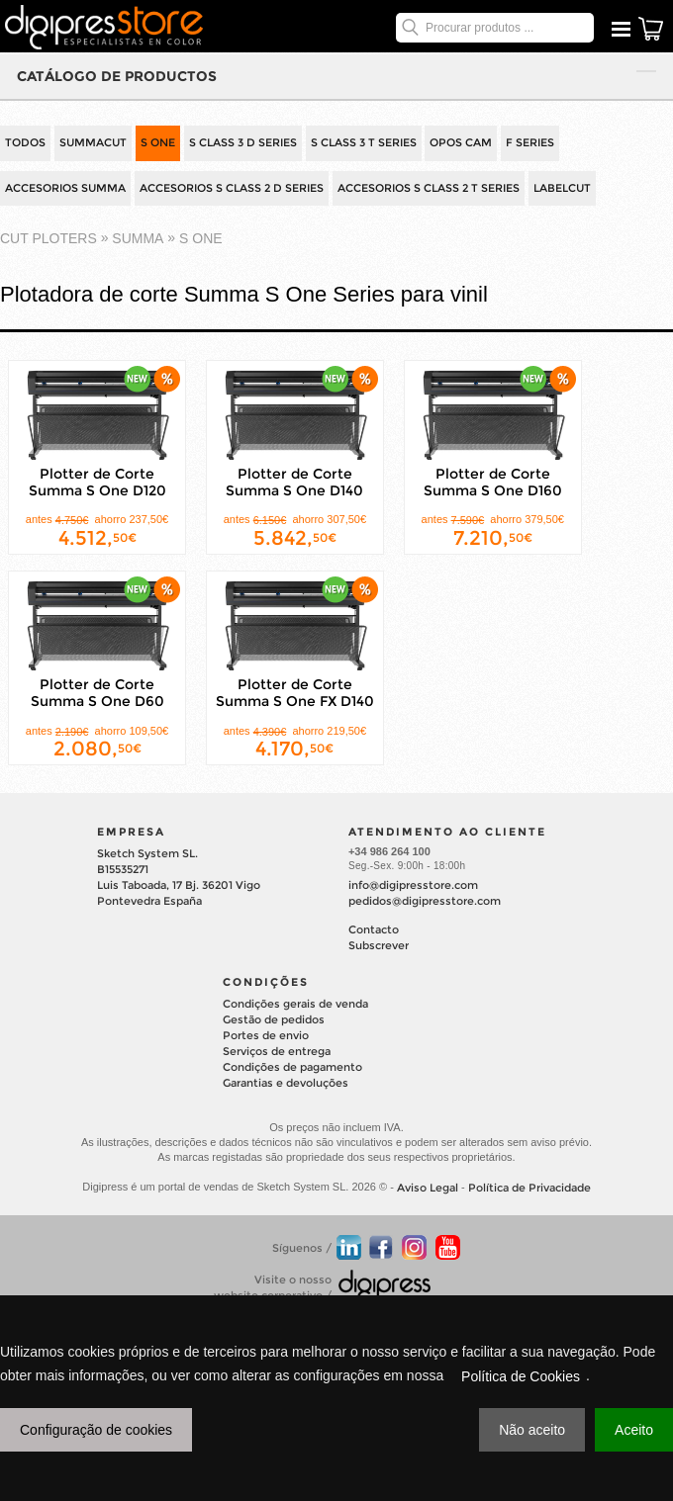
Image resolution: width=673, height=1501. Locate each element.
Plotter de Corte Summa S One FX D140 (295, 692)
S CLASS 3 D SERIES (243, 142)
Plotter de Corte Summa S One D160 (493, 482)
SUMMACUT (93, 142)
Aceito (634, 1430)
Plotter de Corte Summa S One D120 (97, 482)
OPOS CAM (461, 142)
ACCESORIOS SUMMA (65, 188)
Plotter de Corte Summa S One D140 (294, 482)
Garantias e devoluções (285, 1083)
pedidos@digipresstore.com (424, 901)
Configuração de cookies (96, 1430)
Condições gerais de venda (295, 1004)
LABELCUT (562, 188)
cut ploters (48, 239)
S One (201, 239)
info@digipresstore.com (413, 885)
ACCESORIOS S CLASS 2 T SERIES (428, 188)
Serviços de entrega (277, 1051)
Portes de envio (266, 1035)
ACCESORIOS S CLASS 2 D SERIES (232, 188)
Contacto (373, 929)
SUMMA (137, 239)
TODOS (25, 142)
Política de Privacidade (529, 1187)
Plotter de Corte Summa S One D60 (97, 692)
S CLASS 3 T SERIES (364, 142)
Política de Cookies (520, 1376)
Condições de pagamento (292, 1067)
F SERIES (530, 142)
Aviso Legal (427, 1187)
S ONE (158, 142)
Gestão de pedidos (274, 1019)
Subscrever (378, 945)
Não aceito (532, 1430)
